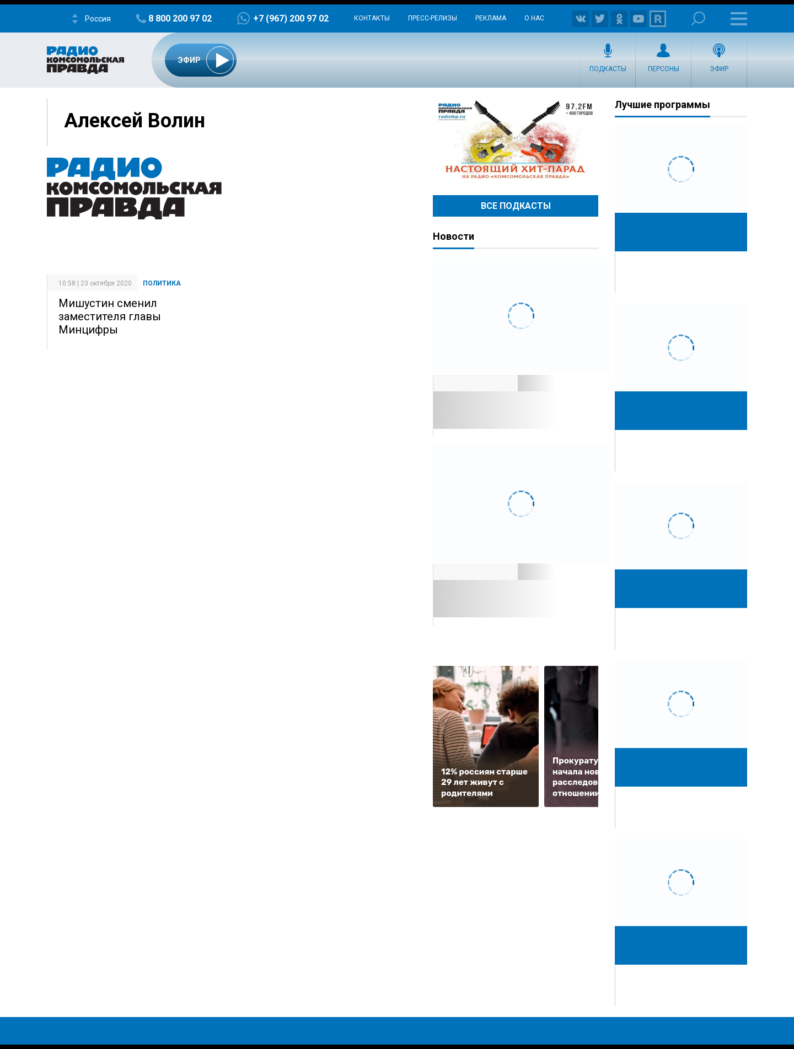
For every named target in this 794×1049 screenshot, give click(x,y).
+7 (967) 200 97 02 (291, 18)
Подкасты (607, 69)
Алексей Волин (134, 120)
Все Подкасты (516, 206)
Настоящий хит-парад (515, 140)
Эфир (719, 69)
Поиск (698, 18)
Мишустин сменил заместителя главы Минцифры (109, 316)
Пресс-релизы (432, 18)
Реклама (490, 18)
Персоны (663, 69)
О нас (534, 18)
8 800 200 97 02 (180, 18)
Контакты (372, 18)
